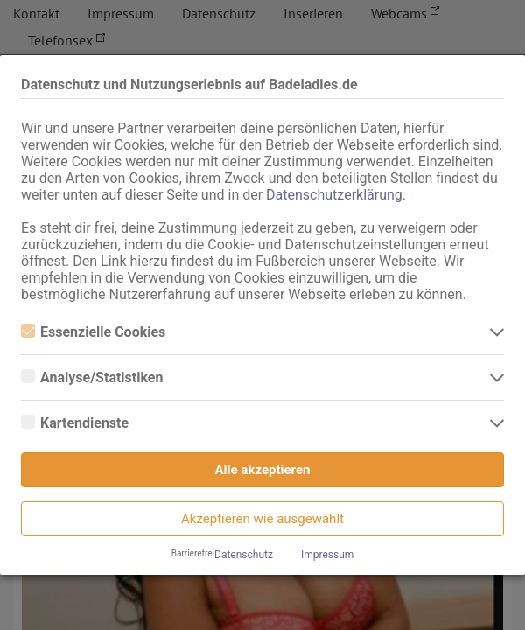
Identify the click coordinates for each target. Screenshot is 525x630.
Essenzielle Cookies (93, 332)
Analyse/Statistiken (92, 377)
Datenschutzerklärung (334, 194)
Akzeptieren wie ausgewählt (262, 519)
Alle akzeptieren (263, 470)
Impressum (327, 555)
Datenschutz (243, 555)
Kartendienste (75, 423)
